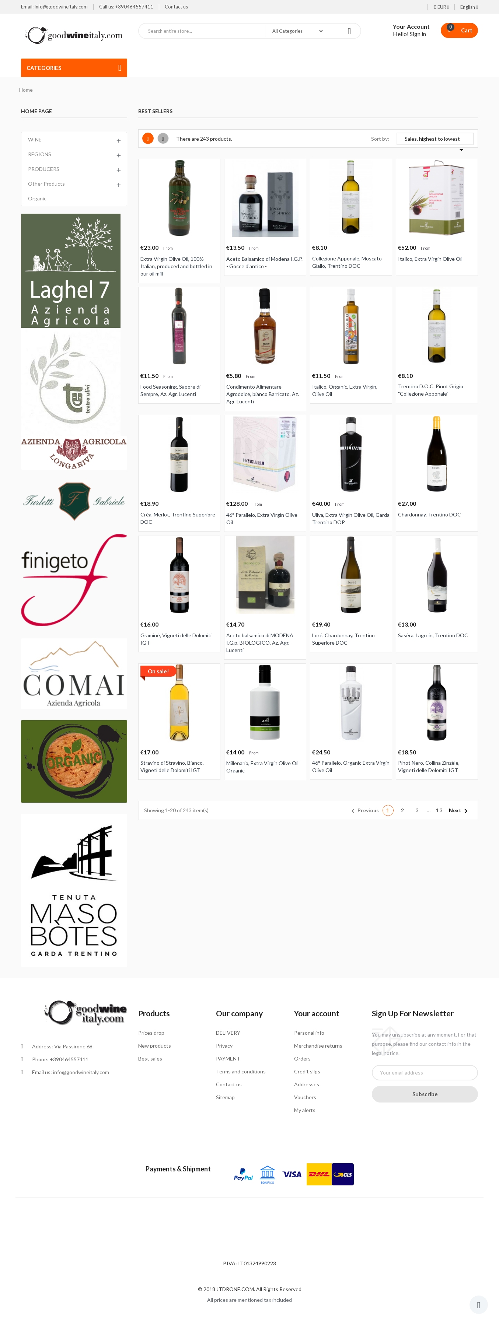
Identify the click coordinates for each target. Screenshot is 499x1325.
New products (154, 1045)
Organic (37, 198)
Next (459, 811)
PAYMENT (228, 1058)
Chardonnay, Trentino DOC (429, 514)
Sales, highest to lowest (435, 140)
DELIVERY (228, 1033)
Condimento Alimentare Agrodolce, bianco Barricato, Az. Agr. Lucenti (262, 393)
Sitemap (225, 1097)
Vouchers (305, 1097)
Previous (364, 811)
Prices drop (151, 1033)
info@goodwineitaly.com (81, 1072)
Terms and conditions (241, 1071)
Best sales (150, 1058)
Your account (316, 1013)
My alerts (304, 1110)
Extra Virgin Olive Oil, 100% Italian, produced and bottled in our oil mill (176, 266)
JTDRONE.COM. (236, 1289)
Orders (302, 1058)
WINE (35, 139)
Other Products (46, 183)
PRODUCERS (43, 169)
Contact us (176, 7)
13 (439, 810)
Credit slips (307, 1071)
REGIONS (39, 154)
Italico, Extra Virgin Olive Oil (430, 259)
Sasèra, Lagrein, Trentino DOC (433, 635)
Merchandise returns (318, 1045)
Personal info (309, 1033)
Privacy (224, 1045)
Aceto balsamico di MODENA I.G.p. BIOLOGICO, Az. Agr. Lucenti (259, 642)
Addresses (306, 1084)
